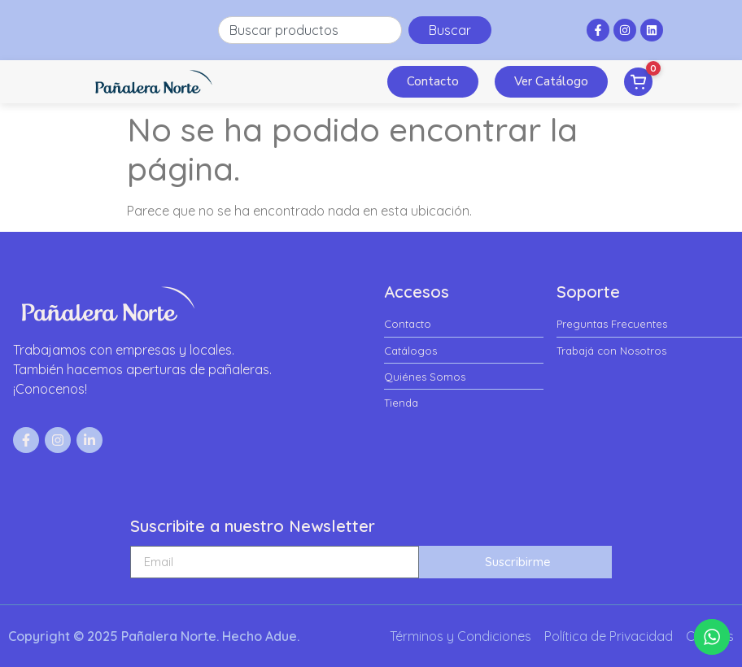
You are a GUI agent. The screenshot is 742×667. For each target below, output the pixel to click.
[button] (365, 82)
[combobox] (310, 30)
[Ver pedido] (638, 82)
